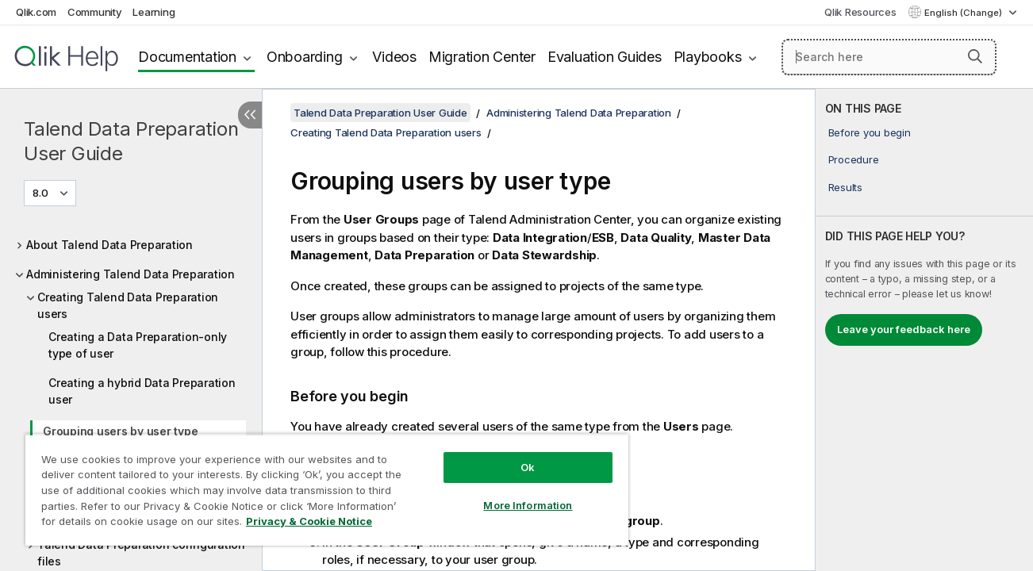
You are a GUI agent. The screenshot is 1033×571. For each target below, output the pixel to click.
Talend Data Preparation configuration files (141, 553)
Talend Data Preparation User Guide (131, 141)
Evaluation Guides (604, 56)
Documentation (187, 56)
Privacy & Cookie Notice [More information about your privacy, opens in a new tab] (309, 521)
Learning (153, 12)
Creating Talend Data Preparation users (127, 305)
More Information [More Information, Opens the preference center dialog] (524, 505)
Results (845, 187)
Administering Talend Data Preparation (130, 274)
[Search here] (889, 57)
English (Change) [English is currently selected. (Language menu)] (964, 12)
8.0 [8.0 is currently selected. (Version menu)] (42, 192)
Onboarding (305, 56)
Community (94, 12)
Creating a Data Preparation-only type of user (137, 345)
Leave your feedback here (903, 329)
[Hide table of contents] (250, 115)
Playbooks (708, 56)
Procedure (853, 159)
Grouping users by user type (120, 431)
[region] (324, 490)
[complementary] (924, 330)
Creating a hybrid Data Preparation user (142, 391)
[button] (975, 56)
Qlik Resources (860, 12)
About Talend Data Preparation (109, 244)
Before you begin (869, 132)
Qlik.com (36, 12)
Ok (524, 467)
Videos (394, 56)
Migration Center (482, 56)
